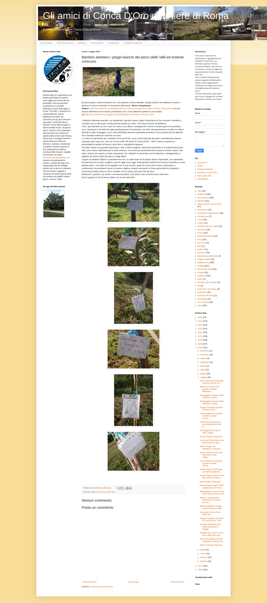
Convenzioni (97, 43)
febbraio (204, 557)
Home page (46, 43)
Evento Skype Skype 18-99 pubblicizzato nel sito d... (211, 486)
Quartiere (201, 276)
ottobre (203, 358)
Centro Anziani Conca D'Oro (209, 204)
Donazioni (201, 230)
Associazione (203, 198)
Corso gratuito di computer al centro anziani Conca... (211, 415)
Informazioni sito (65, 43)
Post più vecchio (177, 582)
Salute (200, 279)
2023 (200, 329)
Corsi (199, 220)
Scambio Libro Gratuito (207, 282)
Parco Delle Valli (108, 492)
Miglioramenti (96, 492)
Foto (199, 239)
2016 (200, 570)
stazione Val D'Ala (205, 295)
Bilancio (82, 43)
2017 (200, 566)
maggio (203, 377)
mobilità (200, 266)
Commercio (202, 210)
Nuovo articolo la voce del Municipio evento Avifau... (211, 454)
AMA (199, 191)
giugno (203, 374)
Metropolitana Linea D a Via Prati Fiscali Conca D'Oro (212, 492)
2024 (200, 325)
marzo (203, 554)
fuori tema (201, 243)
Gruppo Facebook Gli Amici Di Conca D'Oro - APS (211, 519)
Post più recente (90, 582)
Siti (198, 286)
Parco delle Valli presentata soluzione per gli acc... (211, 382)
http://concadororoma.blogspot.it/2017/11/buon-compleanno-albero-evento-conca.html (130, 108)
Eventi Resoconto (205, 236)
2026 (200, 317)
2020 (200, 340)
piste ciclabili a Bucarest (210, 482)
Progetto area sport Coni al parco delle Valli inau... (211, 534)
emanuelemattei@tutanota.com (56, 157)
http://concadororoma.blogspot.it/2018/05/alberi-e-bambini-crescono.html (119, 114)
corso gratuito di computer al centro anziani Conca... (211, 463)
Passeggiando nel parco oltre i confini (210, 431)
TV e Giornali (203, 302)
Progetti (200, 272)
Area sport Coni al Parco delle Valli (210, 513)
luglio (202, 370)
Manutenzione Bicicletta (207, 256)
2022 (200, 332)
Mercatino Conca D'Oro (207, 172)
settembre (205, 362)
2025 (200, 321)
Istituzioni (201, 253)
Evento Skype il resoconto (211, 436)
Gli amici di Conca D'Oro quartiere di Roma (136, 15)
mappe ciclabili (203, 259)
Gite (199, 246)
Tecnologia (202, 299)
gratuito (200, 249)
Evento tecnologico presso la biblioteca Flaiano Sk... (212, 540)
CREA (200, 166)
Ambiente (201, 194)
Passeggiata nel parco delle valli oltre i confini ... (212, 396)
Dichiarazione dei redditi (207, 226)
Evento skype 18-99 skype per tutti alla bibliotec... (211, 470)
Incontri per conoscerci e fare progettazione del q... (210, 424)
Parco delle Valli (204, 176)
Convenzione (203, 216)
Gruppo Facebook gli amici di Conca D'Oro (211, 408)
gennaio (204, 561)
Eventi (200, 233)
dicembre (204, 351)
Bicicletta (201, 201)
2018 (200, 347)
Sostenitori (113, 43)
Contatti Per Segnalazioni (208, 213)
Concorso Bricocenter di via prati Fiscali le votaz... (212, 441)
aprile (203, 550)
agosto (203, 366)
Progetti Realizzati (133, 43)
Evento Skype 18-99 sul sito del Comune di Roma (212, 476)
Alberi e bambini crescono (211, 545)
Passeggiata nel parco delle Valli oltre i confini (212, 402)
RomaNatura (202, 179)
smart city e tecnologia (207, 289)
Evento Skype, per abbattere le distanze (210, 447)
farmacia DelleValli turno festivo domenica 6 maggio (210, 526)
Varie (199, 305)
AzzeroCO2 (202, 163)
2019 (200, 344)
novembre (205, 355)
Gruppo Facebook (205, 169)
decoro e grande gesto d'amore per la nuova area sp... (210, 500)
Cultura (200, 223)
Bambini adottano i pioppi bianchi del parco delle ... (212, 507)
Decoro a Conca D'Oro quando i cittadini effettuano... (209, 389)
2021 (200, 336)
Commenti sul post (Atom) (101, 587)
